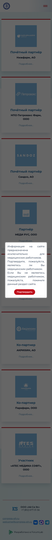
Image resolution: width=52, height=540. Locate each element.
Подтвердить (24, 292)
